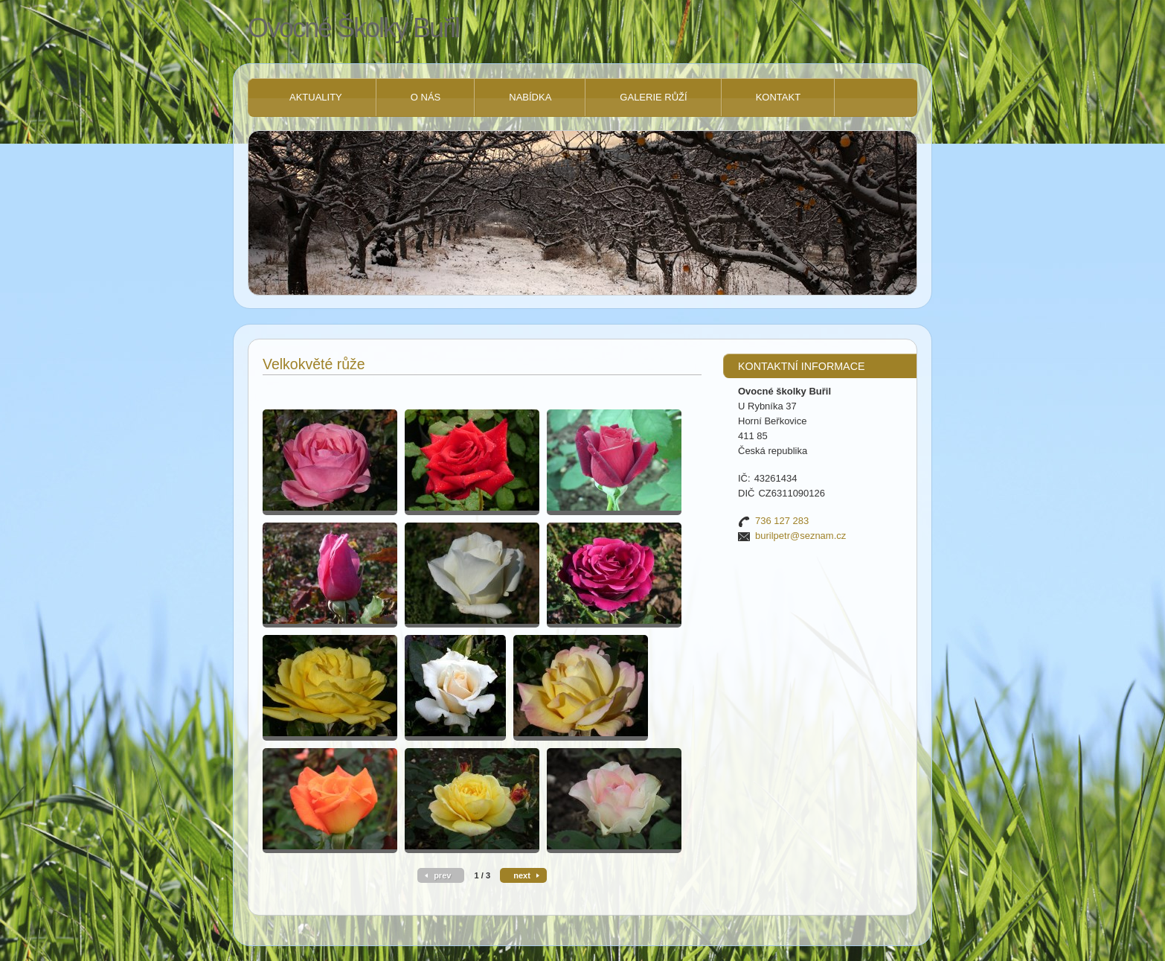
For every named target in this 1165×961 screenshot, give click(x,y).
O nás (425, 97)
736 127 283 (782, 520)
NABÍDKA (530, 97)
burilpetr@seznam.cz (800, 535)
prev (442, 875)
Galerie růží (653, 97)
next (521, 875)
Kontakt (778, 97)
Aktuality (315, 97)
